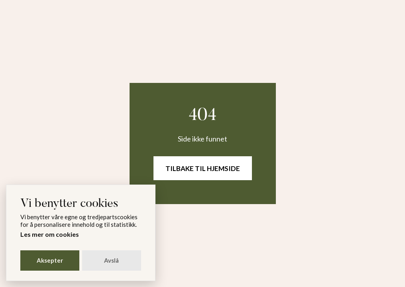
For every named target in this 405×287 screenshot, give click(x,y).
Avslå (111, 260)
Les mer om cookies (49, 234)
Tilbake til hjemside (202, 168)
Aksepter (50, 260)
